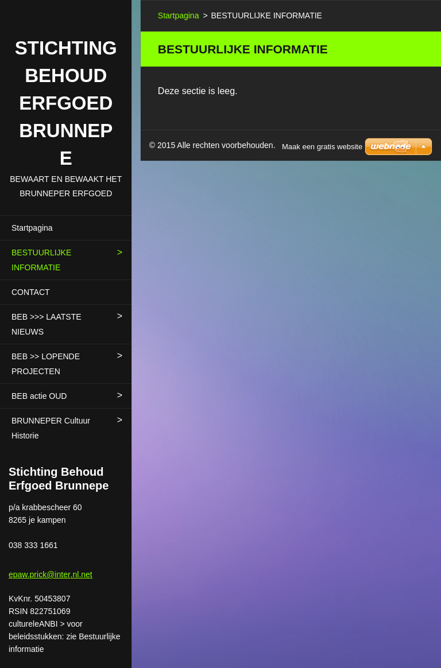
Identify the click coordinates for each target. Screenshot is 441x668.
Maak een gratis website (322, 146)
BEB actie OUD (39, 396)
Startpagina (32, 227)
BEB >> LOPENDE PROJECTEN (45, 364)
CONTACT (30, 292)
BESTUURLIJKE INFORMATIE (41, 260)
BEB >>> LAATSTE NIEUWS (46, 324)
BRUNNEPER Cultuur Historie (50, 428)
